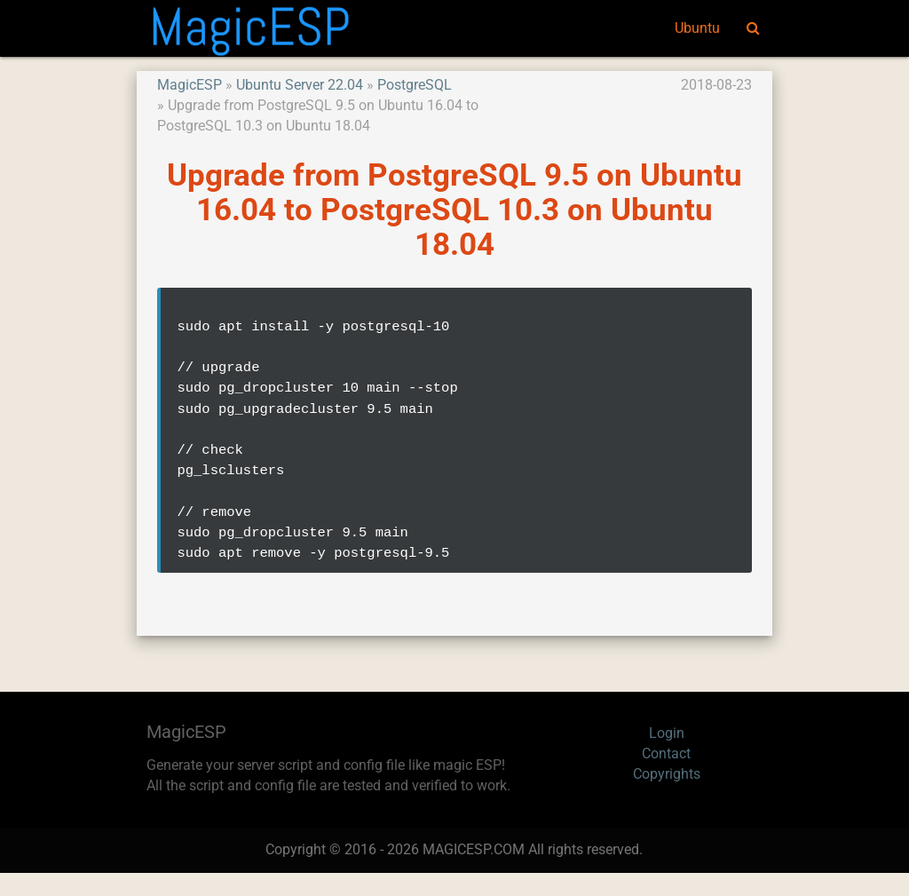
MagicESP (189, 85)
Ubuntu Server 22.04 (299, 85)
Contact (666, 777)
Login (666, 757)
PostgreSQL (414, 85)
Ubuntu (697, 28)
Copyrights (666, 797)
